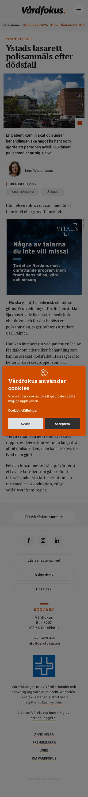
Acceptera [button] (62, 424)
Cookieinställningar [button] (23, 410)
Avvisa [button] (26, 424)
